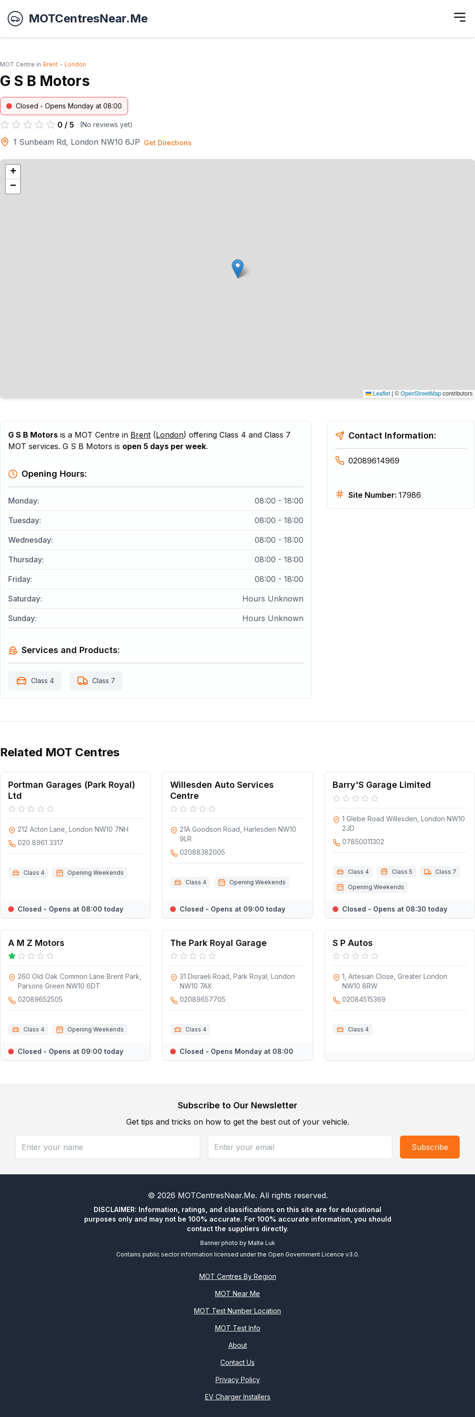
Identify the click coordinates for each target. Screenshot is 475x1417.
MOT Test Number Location (237, 1311)
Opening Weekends (95, 872)
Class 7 (103, 680)
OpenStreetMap (420, 393)
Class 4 (42, 680)
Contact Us (237, 1362)
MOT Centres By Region (237, 1276)
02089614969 (367, 460)
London (75, 64)
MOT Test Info (237, 1328)
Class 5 (402, 871)
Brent (50, 64)
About (237, 1345)
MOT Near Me (237, 1293)
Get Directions (168, 143)
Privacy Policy (238, 1379)
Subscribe (429, 1147)
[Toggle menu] (459, 17)
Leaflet (378, 393)
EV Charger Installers (237, 1397)
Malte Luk (261, 1242)
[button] (238, 269)
